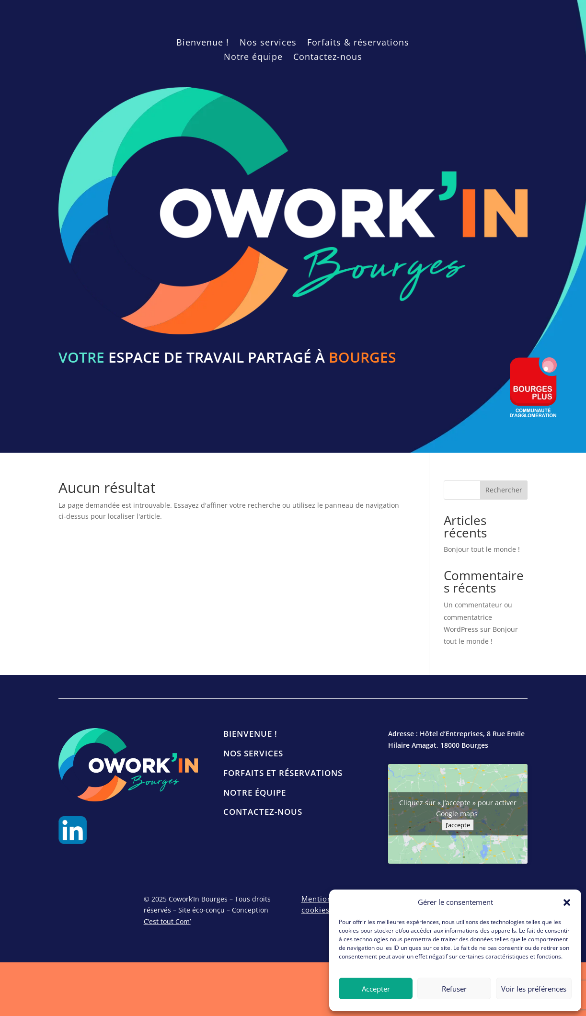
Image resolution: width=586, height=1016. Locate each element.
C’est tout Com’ (167, 921)
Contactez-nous (327, 57)
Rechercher (503, 489)
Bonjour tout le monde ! (482, 549)
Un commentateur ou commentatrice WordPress (478, 616)
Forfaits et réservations (283, 772)
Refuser (454, 988)
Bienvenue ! (202, 43)
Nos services (268, 43)
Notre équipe (253, 57)
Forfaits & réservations (358, 43)
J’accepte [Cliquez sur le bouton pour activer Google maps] (458, 825)
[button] (567, 902)
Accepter (376, 988)
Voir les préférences (533, 988)
